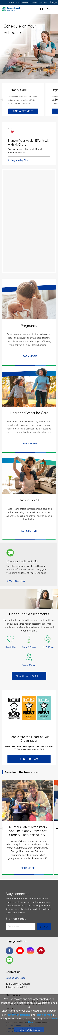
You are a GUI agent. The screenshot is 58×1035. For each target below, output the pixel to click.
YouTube (21, 948)
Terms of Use (43, 1014)
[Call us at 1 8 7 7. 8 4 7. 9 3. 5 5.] (48, 9)
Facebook (10, 948)
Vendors (25, 2)
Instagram (31, 948)
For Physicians (13, 2)
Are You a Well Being (10, 960)
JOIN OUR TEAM (29, 759)
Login (53, 2)
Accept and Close (29, 1029)
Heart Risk (10, 647)
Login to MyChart (20, 160)
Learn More (29, 443)
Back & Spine (29, 647)
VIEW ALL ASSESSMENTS (29, 676)
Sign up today (16, 919)
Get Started (29, 530)
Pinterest (42, 948)
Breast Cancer (29, 665)
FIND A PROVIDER (23, 111)
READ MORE (28, 868)
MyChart (43, 2)
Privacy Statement (18, 1014)
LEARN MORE (29, 356)
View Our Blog (17, 581)
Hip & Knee (47, 647)
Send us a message (15, 977)
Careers (34, 2)
